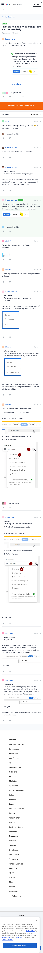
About (11, 873)
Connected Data (15, 767)
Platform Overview (16, 744)
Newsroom (13, 891)
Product (12, 776)
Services (12, 845)
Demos (12, 822)
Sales (11, 795)
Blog (11, 882)
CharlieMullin (10, 633)
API (21, 921)
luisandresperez (11, 200)
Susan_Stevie (10, 39)
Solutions (13, 772)
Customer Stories (16, 827)
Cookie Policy (30, 944)
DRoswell (8, 269)
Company (13, 868)
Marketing (13, 781)
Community (14, 854)
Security (22, 915)
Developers (13, 850)
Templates (13, 859)
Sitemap (21, 926)
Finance (12, 799)
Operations (13, 785)
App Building (14, 758)
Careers (12, 877)
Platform (13, 739)
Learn (11, 804)
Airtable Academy (16, 808)
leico (7, 121)
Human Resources (16, 790)
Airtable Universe (16, 864)
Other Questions (9, 17)
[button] (2, 5)
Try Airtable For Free (17, 896)
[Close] (36, 933)
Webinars (13, 831)
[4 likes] (12, 93)
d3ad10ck (8, 241)
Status (12, 886)
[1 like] (10, 134)
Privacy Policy (7, 950)
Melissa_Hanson (11, 148)
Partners (12, 840)
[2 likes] (11, 503)
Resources (13, 836)
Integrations (14, 749)
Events (12, 813)
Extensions (13, 753)
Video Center (14, 818)
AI (10, 763)
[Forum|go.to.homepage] (14, 4)
